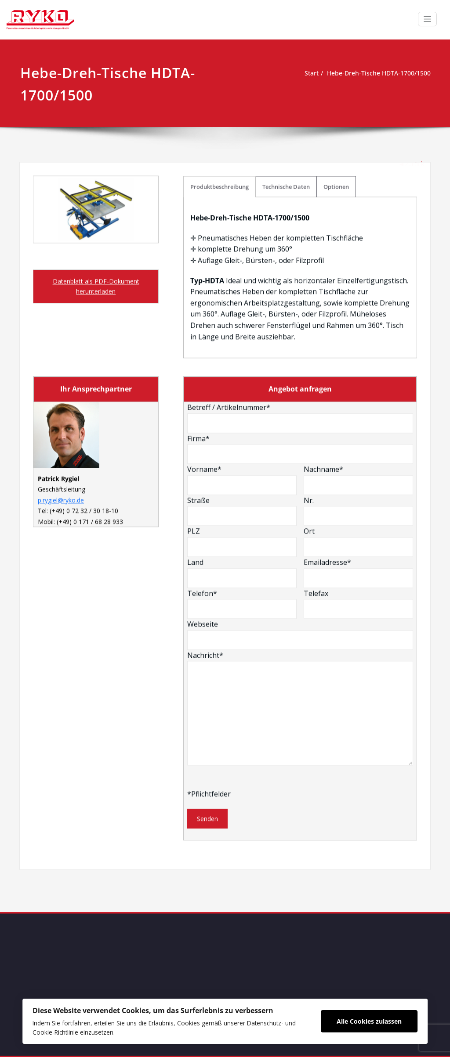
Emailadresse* (358, 481)
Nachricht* (300, 617)
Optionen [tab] (336, 96)
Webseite (300, 543)
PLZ (242, 450)
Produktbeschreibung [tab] (219, 96)
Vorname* (242, 388)
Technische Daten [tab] (286, 96)
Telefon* (242, 512)
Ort (358, 450)
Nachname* (358, 388)
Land (242, 481)
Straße (242, 420)
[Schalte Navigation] (427, 19)
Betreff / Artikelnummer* (300, 327)
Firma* (300, 357)
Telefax (358, 512)
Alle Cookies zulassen (368, 1019)
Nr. (358, 420)
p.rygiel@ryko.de (61, 409)
